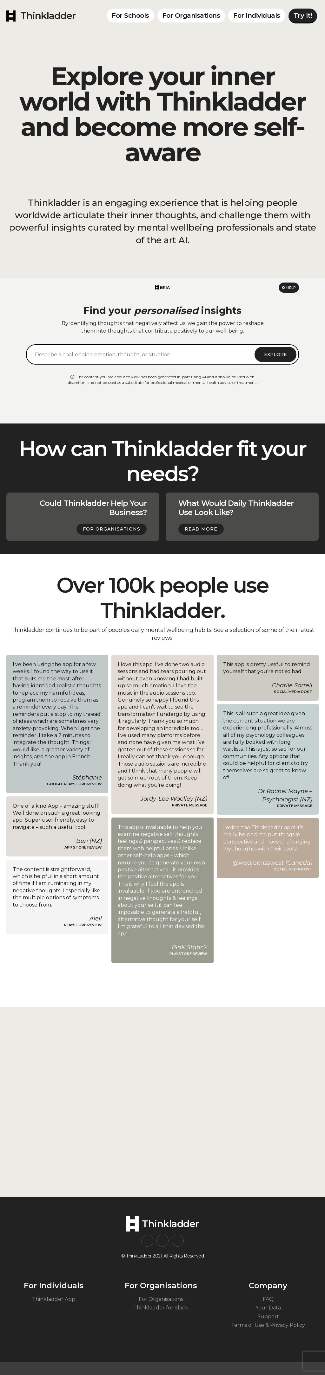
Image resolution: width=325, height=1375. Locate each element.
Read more (201, 529)
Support (268, 1317)
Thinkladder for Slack (160, 1308)
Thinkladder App (53, 1299)
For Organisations (191, 15)
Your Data (268, 1308)
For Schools (130, 15)
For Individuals (256, 15)
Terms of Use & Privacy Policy (268, 1325)
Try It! (303, 15)
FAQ (268, 1299)
